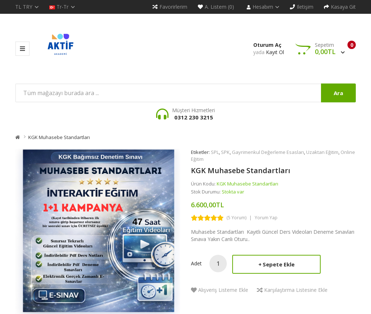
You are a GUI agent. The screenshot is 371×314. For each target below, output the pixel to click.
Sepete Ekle (279, 264)
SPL (215, 152)
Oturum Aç (267, 44)
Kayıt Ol (275, 52)
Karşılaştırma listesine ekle (296, 289)
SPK (225, 152)
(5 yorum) (236, 218)
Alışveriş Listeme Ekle (223, 289)
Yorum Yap (266, 218)
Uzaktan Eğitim (322, 152)
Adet (196, 263)
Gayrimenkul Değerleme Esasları (268, 152)
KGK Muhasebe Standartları (59, 137)
